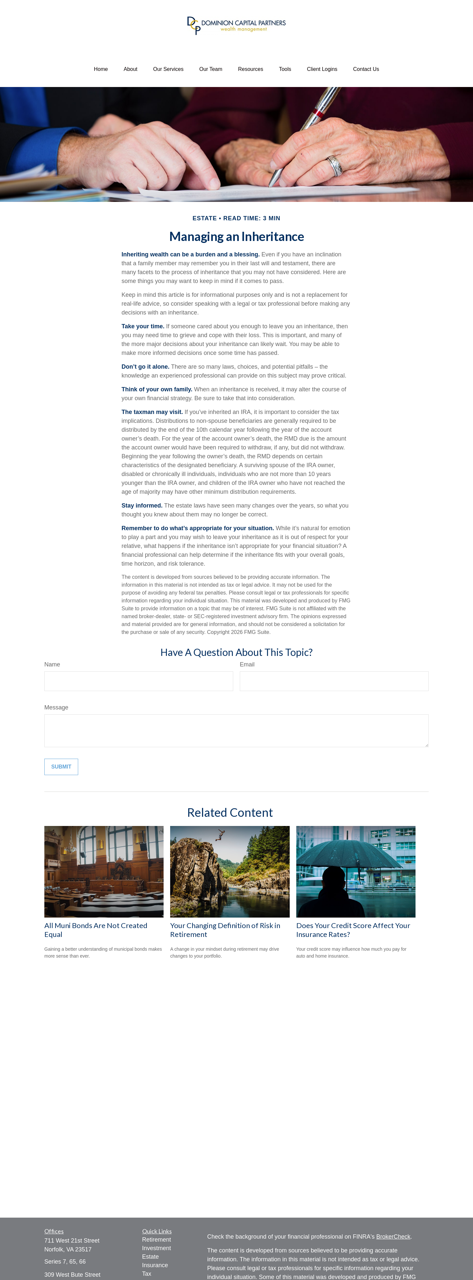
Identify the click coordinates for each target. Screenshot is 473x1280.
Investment (156, 1248)
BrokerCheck (393, 1236)
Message (56, 707)
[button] (101, 69)
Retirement (156, 1239)
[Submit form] (61, 767)
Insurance (155, 1265)
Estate (150, 1256)
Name (52, 664)
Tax (146, 1273)
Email (247, 664)
